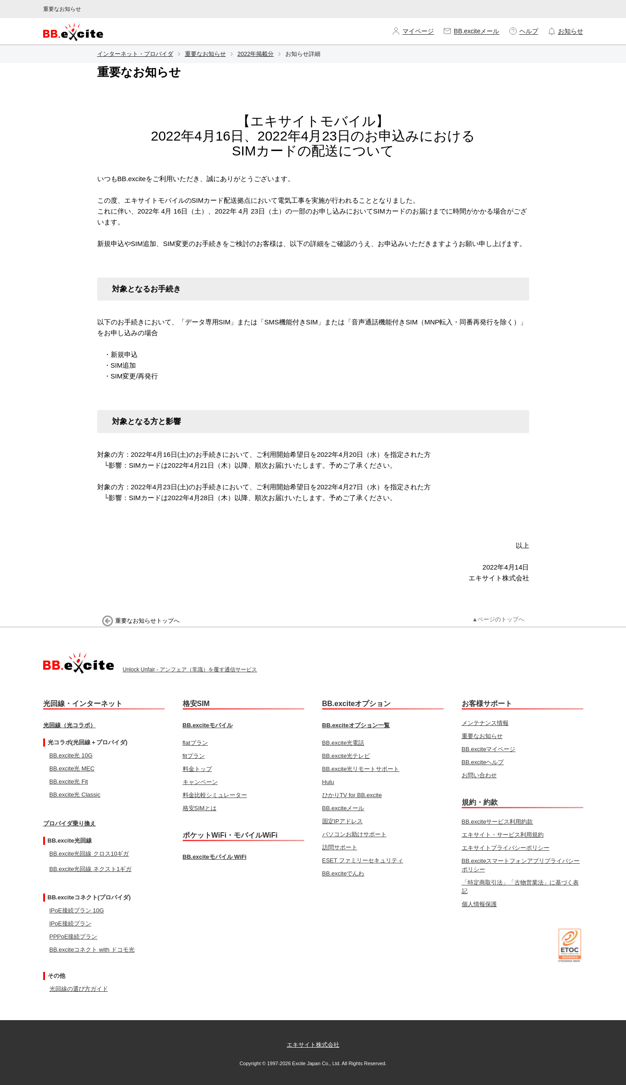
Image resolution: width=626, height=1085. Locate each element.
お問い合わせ (479, 775)
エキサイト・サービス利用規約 (503, 834)
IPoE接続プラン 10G (77, 910)
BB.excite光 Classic (75, 794)
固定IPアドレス (342, 821)
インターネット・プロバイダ (135, 53)
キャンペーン (200, 782)
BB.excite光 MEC (72, 768)
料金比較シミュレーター (215, 795)
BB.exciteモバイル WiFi (215, 856)
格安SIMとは (199, 808)
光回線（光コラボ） (69, 725)
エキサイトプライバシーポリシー (505, 847)
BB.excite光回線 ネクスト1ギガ (91, 869)
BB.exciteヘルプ (483, 762)
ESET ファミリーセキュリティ (362, 860)
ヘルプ (523, 31)
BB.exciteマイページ (489, 749)
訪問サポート (339, 847)
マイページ (413, 31)
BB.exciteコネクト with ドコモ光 (92, 949)
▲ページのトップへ (498, 619)
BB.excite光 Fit (69, 781)
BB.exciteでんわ (343, 873)
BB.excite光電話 (343, 742)
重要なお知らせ (205, 53)
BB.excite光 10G (71, 755)
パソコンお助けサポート (354, 834)
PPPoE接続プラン (74, 936)
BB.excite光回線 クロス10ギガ (89, 853)
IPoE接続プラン (70, 923)
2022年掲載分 (256, 53)
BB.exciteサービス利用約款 (497, 821)
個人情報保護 (479, 904)
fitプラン (194, 755)
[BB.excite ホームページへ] (73, 31)
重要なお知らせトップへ (147, 620)
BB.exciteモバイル (208, 725)
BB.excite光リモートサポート (361, 769)
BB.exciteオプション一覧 (356, 725)
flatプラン (195, 742)
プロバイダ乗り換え (69, 823)
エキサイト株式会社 (313, 1044)
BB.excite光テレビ (346, 755)
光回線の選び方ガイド (79, 988)
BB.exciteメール (471, 31)
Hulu (328, 782)
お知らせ (565, 31)
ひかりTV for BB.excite (352, 795)
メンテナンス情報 (485, 723)
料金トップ (197, 769)
